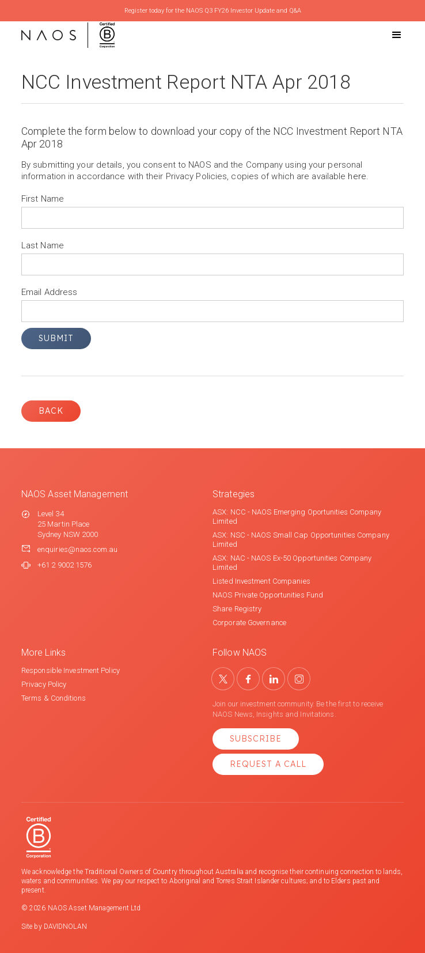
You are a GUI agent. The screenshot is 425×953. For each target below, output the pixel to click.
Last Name (42, 245)
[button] (386, 35)
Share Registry (236, 608)
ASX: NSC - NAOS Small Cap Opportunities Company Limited (300, 540)
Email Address (49, 292)
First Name (42, 199)
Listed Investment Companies (261, 581)
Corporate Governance (249, 622)
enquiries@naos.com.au (77, 549)
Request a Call (268, 764)
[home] (68, 35)
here (357, 176)
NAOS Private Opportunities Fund (267, 595)
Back (51, 411)
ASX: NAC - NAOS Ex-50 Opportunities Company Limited (291, 563)
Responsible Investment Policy (70, 670)
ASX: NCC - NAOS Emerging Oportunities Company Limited (297, 516)
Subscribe (256, 738)
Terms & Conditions (53, 698)
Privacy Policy (43, 684)
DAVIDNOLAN (65, 926)
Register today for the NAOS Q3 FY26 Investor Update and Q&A (212, 10)
